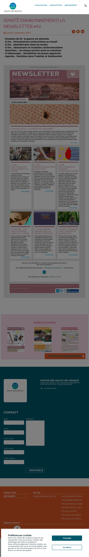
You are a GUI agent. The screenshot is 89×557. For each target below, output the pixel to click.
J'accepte (67, 538)
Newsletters (56, 5)
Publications (41, 5)
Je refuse (67, 547)
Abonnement (71, 5)
